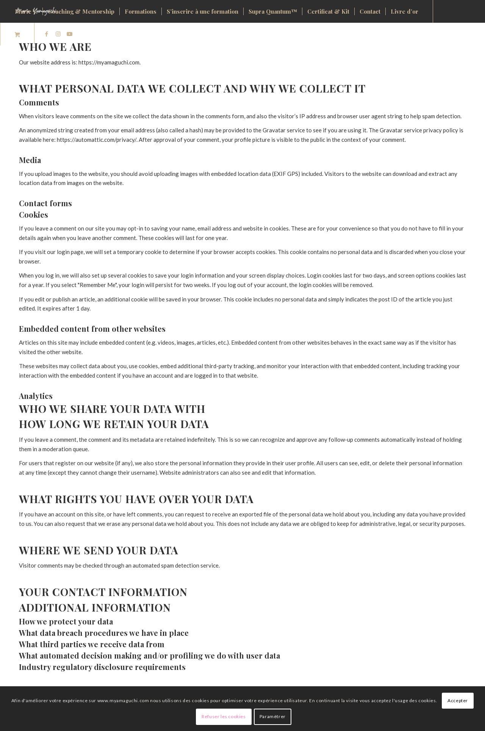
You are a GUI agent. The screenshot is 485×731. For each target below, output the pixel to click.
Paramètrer (273, 716)
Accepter (457, 700)
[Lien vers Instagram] (58, 33)
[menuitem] (26, 11)
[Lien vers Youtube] (69, 33)
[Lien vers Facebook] (46, 33)
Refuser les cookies (224, 716)
